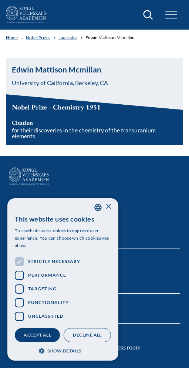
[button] (171, 14)
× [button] (108, 207)
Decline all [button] (87, 335)
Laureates (67, 38)
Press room (126, 347)
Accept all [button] (37, 335)
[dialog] (62, 279)
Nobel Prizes (38, 38)
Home (12, 38)
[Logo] (26, 15)
